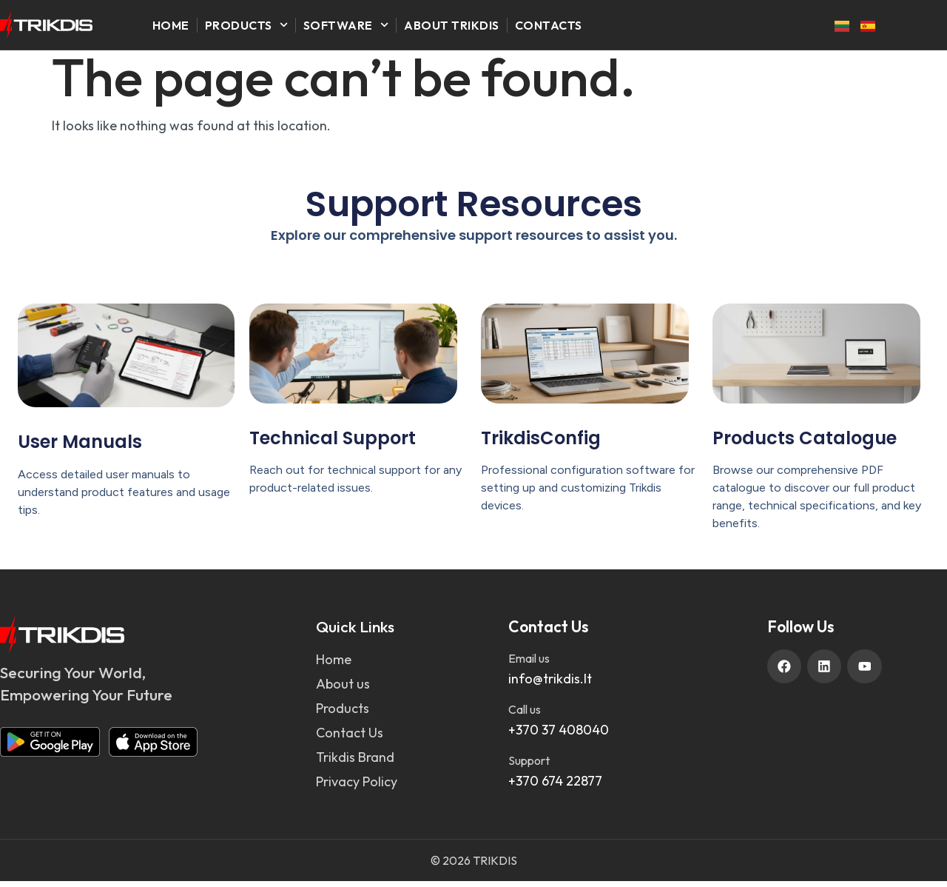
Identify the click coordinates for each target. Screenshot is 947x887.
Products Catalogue (804, 444)
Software (345, 25)
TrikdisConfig (541, 444)
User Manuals (80, 448)
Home (170, 25)
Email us (529, 664)
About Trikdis (451, 25)
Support (529, 766)
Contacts (548, 25)
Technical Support (332, 444)
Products (246, 25)
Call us (524, 715)
